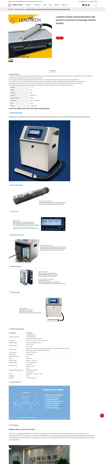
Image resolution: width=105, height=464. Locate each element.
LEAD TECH (10, 9)
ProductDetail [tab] (52, 70)
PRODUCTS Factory (19, 9)
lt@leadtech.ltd (83, 1)
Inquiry (59, 38)
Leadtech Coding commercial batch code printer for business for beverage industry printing (48, 9)
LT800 (31, 87)
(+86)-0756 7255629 (92, 1)
